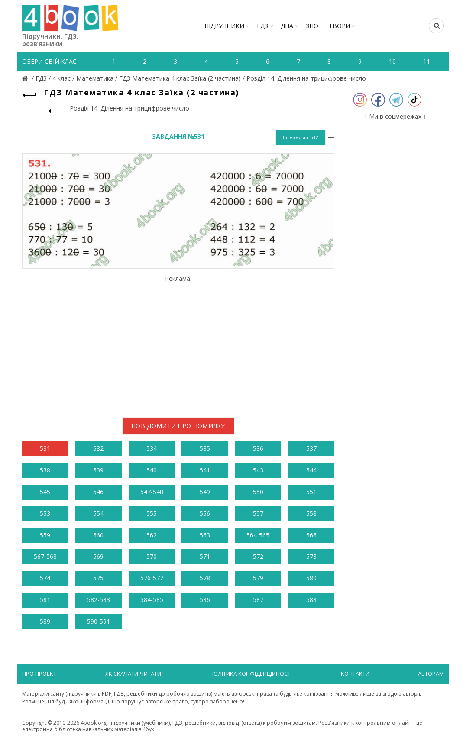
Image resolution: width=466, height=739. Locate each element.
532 (98, 448)
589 (45, 621)
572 (258, 556)
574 (45, 578)
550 (258, 492)
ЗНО (312, 26)
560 (98, 535)
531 (45, 448)
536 (258, 448)
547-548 (151, 492)
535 (205, 448)
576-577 (151, 578)
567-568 (45, 556)
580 (311, 578)
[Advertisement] (178, 343)
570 (151, 556)
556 (205, 513)
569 (98, 556)
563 (205, 535)
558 (311, 513)
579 (258, 578)
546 (98, 492)
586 (205, 600)
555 (151, 513)
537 (311, 448)
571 (205, 556)
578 (205, 578)
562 (151, 535)
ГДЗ (262, 26)
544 (311, 470)
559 (45, 535)
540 (151, 470)
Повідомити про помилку (178, 426)
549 (205, 492)
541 (205, 470)
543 (258, 470)
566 (311, 535)
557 (258, 513)
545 (45, 492)
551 (311, 492)
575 (98, 578)
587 (258, 600)
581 (45, 600)
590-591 (98, 621)
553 (45, 513)
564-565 (257, 535)
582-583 (98, 600)
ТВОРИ (339, 26)
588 (311, 600)
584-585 (151, 600)
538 (45, 470)
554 (98, 513)
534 (151, 448)
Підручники (224, 26)
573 (311, 556)
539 (98, 470)
